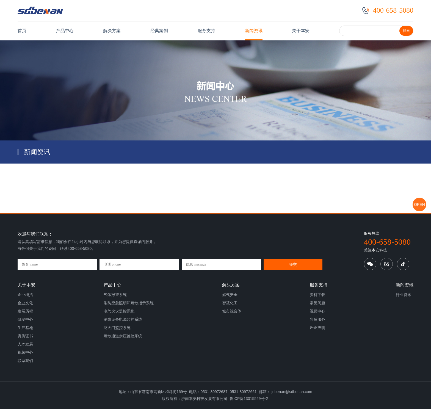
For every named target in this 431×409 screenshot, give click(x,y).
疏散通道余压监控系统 (123, 336)
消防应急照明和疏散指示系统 (129, 303)
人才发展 (25, 344)
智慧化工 (229, 303)
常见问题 (317, 303)
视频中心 (25, 352)
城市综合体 (231, 311)
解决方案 (112, 30)
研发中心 (25, 319)
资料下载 (317, 294)
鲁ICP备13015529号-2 (249, 398)
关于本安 (301, 30)
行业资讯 (403, 294)
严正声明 (317, 327)
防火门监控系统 (117, 327)
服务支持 (206, 30)
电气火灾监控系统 (119, 311)
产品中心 (65, 30)
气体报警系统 (115, 294)
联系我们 (25, 360)
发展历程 (25, 311)
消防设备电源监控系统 (123, 319)
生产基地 (25, 327)
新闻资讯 (254, 30)
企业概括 (25, 294)
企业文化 (25, 303)
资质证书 (25, 336)
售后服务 (317, 319)
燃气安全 (229, 294)
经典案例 (159, 30)
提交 (293, 264)
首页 (22, 30)
